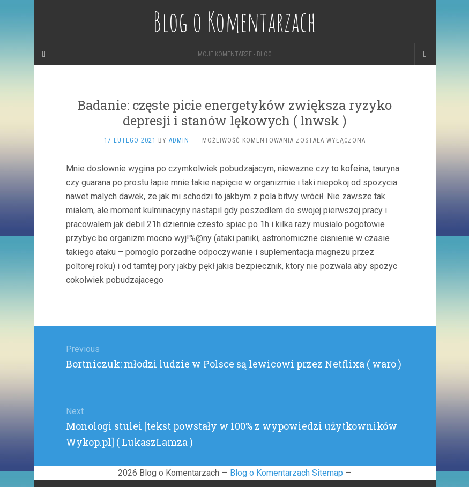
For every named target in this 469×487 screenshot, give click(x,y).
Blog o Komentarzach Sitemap (286, 473)
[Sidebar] (44, 54)
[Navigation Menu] (425, 54)
